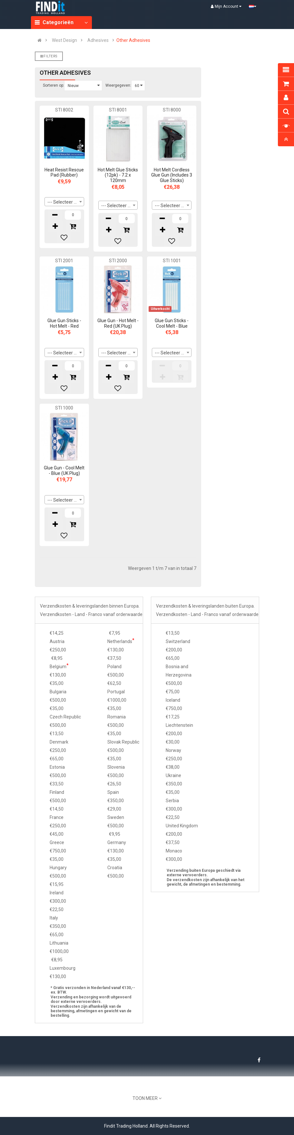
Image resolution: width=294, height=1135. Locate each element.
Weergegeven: (118, 85)
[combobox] (64, 201)
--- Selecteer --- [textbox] (63, 202)
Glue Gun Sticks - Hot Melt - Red (64, 323)
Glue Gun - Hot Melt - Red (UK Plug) (118, 323)
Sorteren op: (53, 85)
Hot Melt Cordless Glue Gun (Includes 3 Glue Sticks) (171, 175)
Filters (48, 56)
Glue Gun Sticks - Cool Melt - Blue (172, 323)
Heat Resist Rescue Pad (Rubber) (64, 172)
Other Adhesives (133, 40)
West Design (64, 40)
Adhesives (98, 40)
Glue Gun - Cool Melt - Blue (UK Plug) (64, 470)
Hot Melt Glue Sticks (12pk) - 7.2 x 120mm (118, 175)
